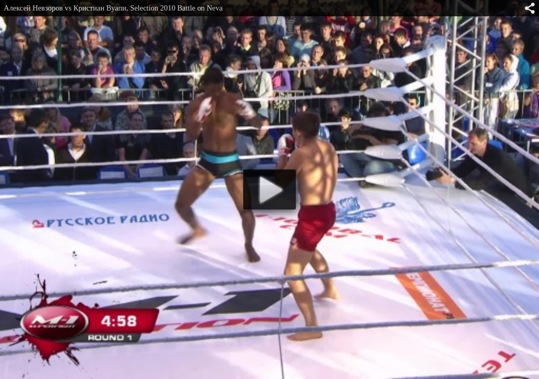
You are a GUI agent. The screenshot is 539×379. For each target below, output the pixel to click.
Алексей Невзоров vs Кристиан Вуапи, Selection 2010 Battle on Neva (113, 8)
